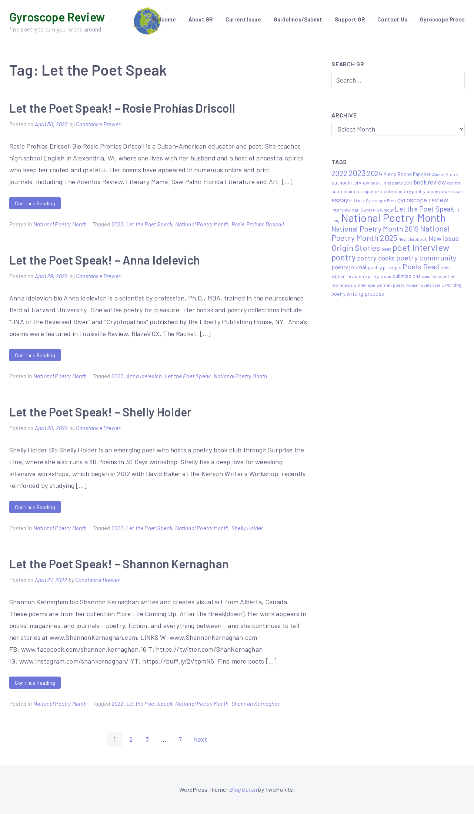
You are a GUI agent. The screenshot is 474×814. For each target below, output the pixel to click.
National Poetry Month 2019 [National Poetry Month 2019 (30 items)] (375, 228)
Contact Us (392, 19)
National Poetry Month (60, 224)
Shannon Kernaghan (256, 703)
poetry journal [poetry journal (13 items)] (349, 266)
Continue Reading (35, 203)
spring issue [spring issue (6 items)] (378, 276)
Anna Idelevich (144, 376)
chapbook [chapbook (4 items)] (370, 191)
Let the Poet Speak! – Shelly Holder (100, 412)
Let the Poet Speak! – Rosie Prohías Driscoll (122, 108)
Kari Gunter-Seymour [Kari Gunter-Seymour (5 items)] (373, 209)
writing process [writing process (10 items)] (365, 293)
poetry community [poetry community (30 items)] (426, 257)
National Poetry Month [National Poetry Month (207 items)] (393, 217)
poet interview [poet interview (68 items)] (421, 247)
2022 (117, 224)
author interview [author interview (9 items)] (350, 182)
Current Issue (243, 19)
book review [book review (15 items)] (430, 182)
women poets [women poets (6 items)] (391, 285)
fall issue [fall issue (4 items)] (357, 200)
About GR (200, 19)
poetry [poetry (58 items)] (343, 257)
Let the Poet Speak (149, 224)
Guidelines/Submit (298, 19)
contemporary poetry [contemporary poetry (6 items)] (403, 191)
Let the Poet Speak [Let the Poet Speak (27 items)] (424, 209)
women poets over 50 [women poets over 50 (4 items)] (426, 285)
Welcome (164, 19)
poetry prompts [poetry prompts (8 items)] (385, 267)
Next (200, 739)
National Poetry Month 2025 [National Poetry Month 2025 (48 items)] (390, 232)
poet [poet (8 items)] (386, 249)
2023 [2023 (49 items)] (357, 172)
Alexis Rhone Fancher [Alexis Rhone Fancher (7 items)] (407, 174)
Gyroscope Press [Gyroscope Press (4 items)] (381, 200)
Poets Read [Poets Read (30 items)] (421, 266)
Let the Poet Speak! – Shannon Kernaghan (119, 563)
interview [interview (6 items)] (341, 209)
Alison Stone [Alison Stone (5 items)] (445, 174)
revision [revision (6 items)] (355, 276)
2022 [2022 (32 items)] (339, 173)
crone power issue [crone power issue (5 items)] (445, 191)
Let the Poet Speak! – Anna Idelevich (104, 260)
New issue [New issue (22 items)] (443, 238)
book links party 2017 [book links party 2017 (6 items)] (391, 182)
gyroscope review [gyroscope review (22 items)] (422, 200)
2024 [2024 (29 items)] (375, 173)
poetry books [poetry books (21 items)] (376, 258)
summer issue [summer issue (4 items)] (434, 276)
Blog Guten (243, 789)
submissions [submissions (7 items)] (407, 276)
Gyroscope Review (57, 17)
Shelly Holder (247, 528)
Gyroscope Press (442, 19)
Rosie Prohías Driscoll (257, 224)
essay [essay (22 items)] (339, 200)
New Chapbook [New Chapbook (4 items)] (412, 239)
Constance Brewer (98, 124)
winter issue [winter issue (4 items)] (364, 285)
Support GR (350, 19)
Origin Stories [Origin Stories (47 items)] (355, 247)
